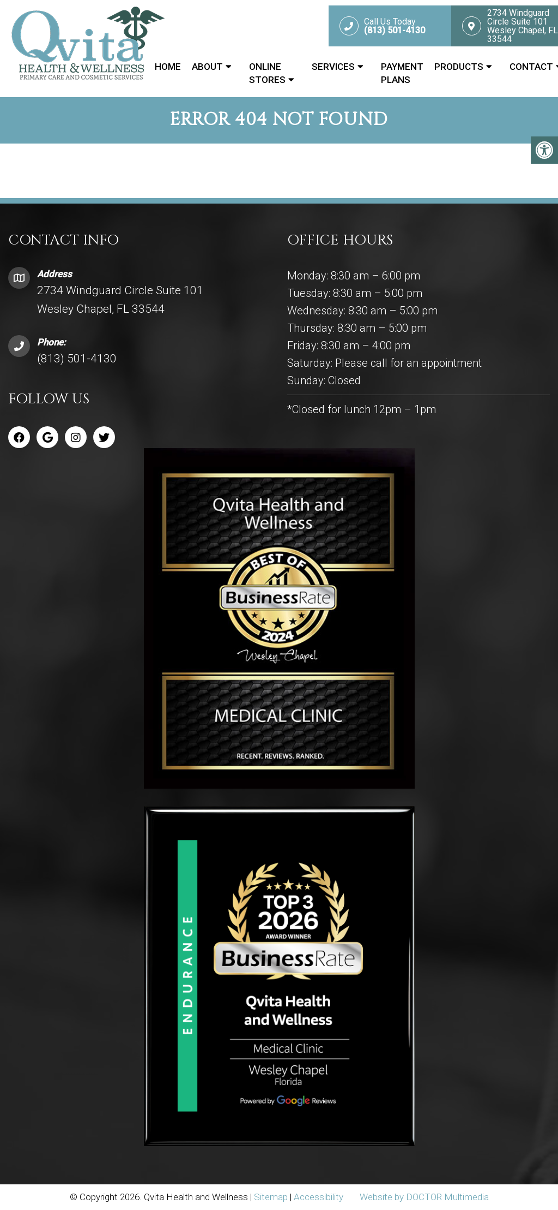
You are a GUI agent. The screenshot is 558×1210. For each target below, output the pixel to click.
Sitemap (271, 1196)
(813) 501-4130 (77, 358)
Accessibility (318, 1196)
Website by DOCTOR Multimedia (424, 1196)
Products (458, 66)
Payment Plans (402, 73)
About (207, 66)
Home (168, 66)
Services (333, 66)
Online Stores (267, 73)
